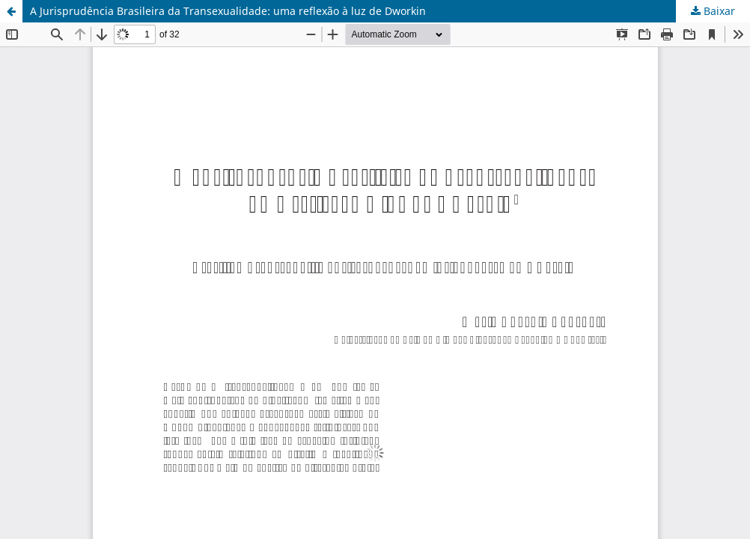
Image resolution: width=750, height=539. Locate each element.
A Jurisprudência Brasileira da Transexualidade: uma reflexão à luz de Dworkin (228, 11)
